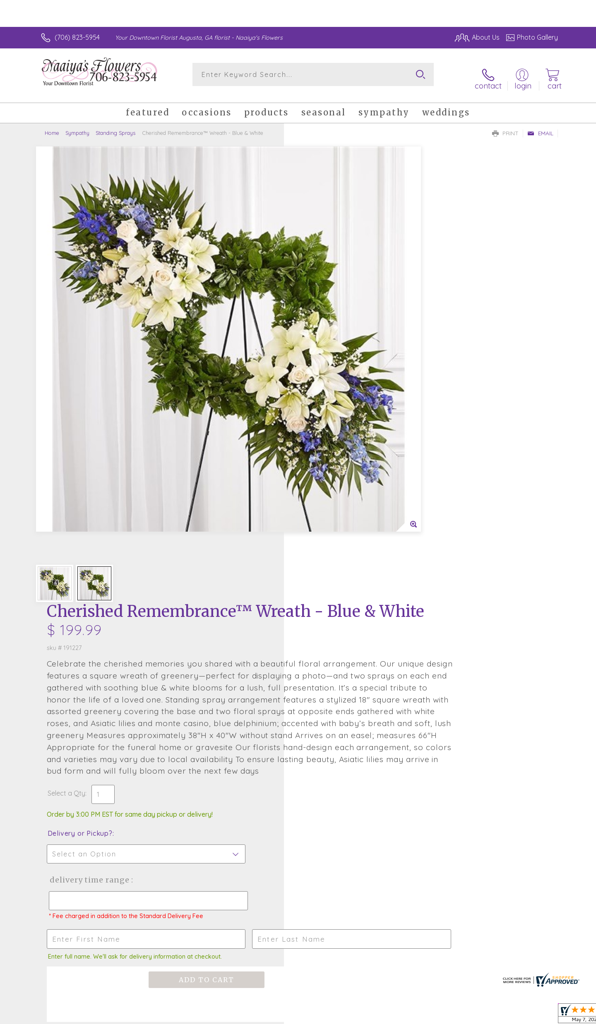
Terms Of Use (445, 1015)
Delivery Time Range (339, 503)
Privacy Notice (494, 1015)
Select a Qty (317, 416)
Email (540, 126)
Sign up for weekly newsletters (401, 718)
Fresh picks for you (225, 722)
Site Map (536, 1015)
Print (505, 126)
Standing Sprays (115, 126)
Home (52, 126)
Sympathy (77, 126)
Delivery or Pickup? (331, 457)
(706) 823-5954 (77, 37)
